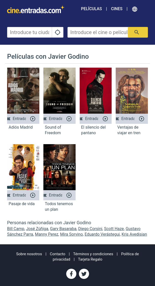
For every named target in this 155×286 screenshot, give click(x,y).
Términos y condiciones (93, 254)
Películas (91, 8)
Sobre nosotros (29, 254)
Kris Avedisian (134, 234)
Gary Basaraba (63, 228)
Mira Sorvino (71, 234)
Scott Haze (114, 228)
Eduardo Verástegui (102, 234)
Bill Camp (15, 228)
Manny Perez (46, 234)
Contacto (57, 254)
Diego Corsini (90, 228)
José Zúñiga (37, 228)
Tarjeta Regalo (90, 259)
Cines (117, 8)
